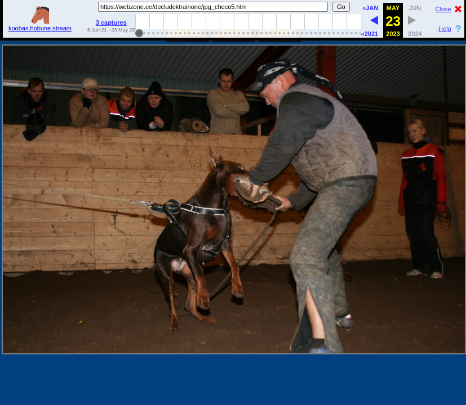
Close (443, 9)
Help (444, 28)
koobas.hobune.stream (40, 25)
